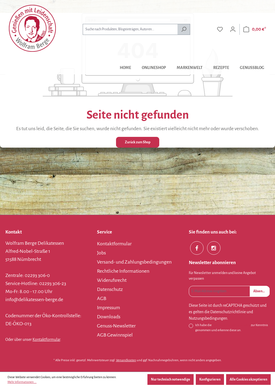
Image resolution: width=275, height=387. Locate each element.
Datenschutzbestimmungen (231, 325)
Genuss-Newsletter (116, 325)
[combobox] (130, 29)
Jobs (101, 252)
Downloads (108, 316)
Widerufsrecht (111, 280)
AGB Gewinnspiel (115, 335)
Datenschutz (110, 289)
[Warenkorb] (255, 29)
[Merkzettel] (220, 29)
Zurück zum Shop (137, 142)
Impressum (108, 307)
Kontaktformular (46, 339)
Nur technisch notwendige (170, 379)
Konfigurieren (209, 379)
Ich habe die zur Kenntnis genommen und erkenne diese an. (231, 327)
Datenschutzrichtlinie (228, 312)
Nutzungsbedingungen (208, 318)
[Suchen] (184, 29)
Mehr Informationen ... (22, 382)
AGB (101, 298)
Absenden (260, 291)
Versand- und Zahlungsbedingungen (134, 262)
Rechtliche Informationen (123, 271)
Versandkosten (126, 360)
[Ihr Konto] (232, 29)
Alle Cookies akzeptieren (248, 379)
